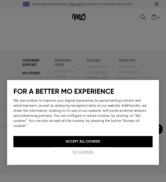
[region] (83, 122)
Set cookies (82, 152)
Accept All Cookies (83, 141)
